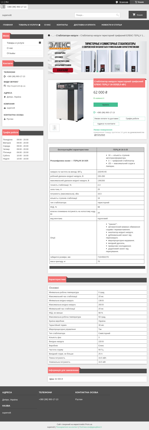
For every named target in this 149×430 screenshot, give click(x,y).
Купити (105, 105)
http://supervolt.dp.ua (16, 86)
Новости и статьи (112, 25)
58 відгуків (124, 2)
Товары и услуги (28, 25)
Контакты (62, 25)
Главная (8, 25)
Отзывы (11, 53)
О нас (47, 25)
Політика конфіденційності (90, 427)
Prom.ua (88, 424)
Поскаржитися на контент (67, 427)
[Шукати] (117, 15)
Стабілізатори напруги (67, 35)
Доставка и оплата (84, 25)
